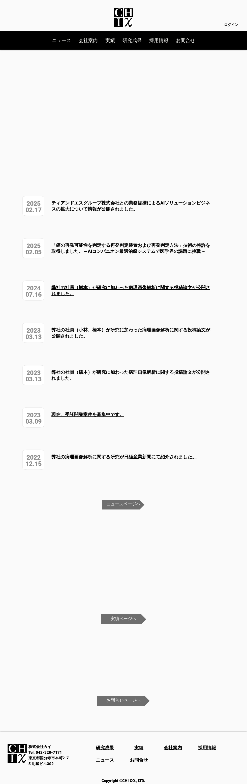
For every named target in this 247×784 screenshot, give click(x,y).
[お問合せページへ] (123, 701)
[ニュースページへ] (123, 504)
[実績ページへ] (123, 619)
